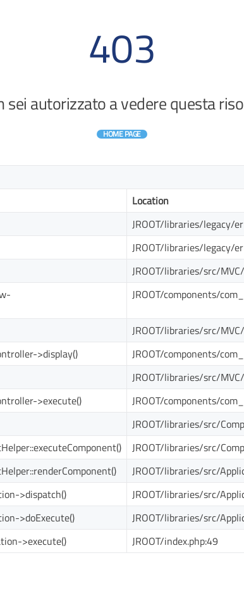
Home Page (122, 134)
